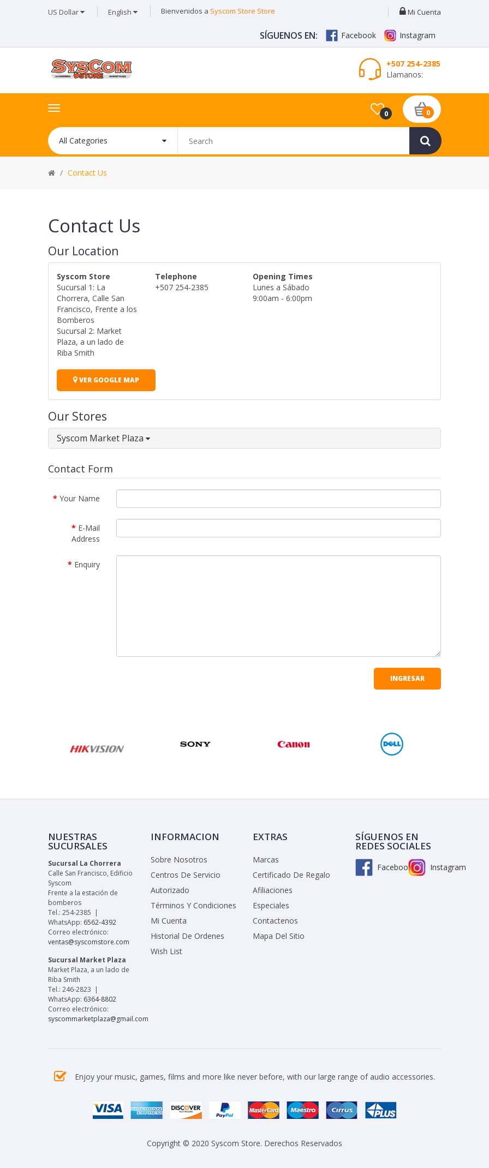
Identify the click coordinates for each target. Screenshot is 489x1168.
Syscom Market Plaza (103, 438)
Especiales (271, 905)
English (123, 12)
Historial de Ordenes (187, 936)
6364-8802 (100, 999)
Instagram (410, 35)
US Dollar (66, 12)
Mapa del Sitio (279, 936)
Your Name (79, 498)
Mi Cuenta (169, 920)
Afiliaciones (273, 890)
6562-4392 (100, 922)
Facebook (351, 35)
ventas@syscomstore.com (88, 942)
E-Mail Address (85, 533)
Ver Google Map (106, 380)
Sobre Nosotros (179, 859)
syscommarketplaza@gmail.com (98, 1018)
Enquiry (87, 564)
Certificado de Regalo (291, 875)
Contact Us (87, 172)
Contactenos (275, 920)
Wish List (166, 951)
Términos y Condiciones (193, 905)
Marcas (266, 859)
